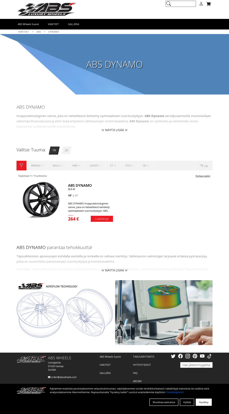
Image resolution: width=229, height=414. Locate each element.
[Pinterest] (195, 356)
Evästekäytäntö (175, 392)
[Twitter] (173, 356)
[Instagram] (188, 356)
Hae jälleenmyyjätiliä (196, 365)
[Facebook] (181, 356)
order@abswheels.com (62, 377)
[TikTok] (209, 356)
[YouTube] (202, 356)
